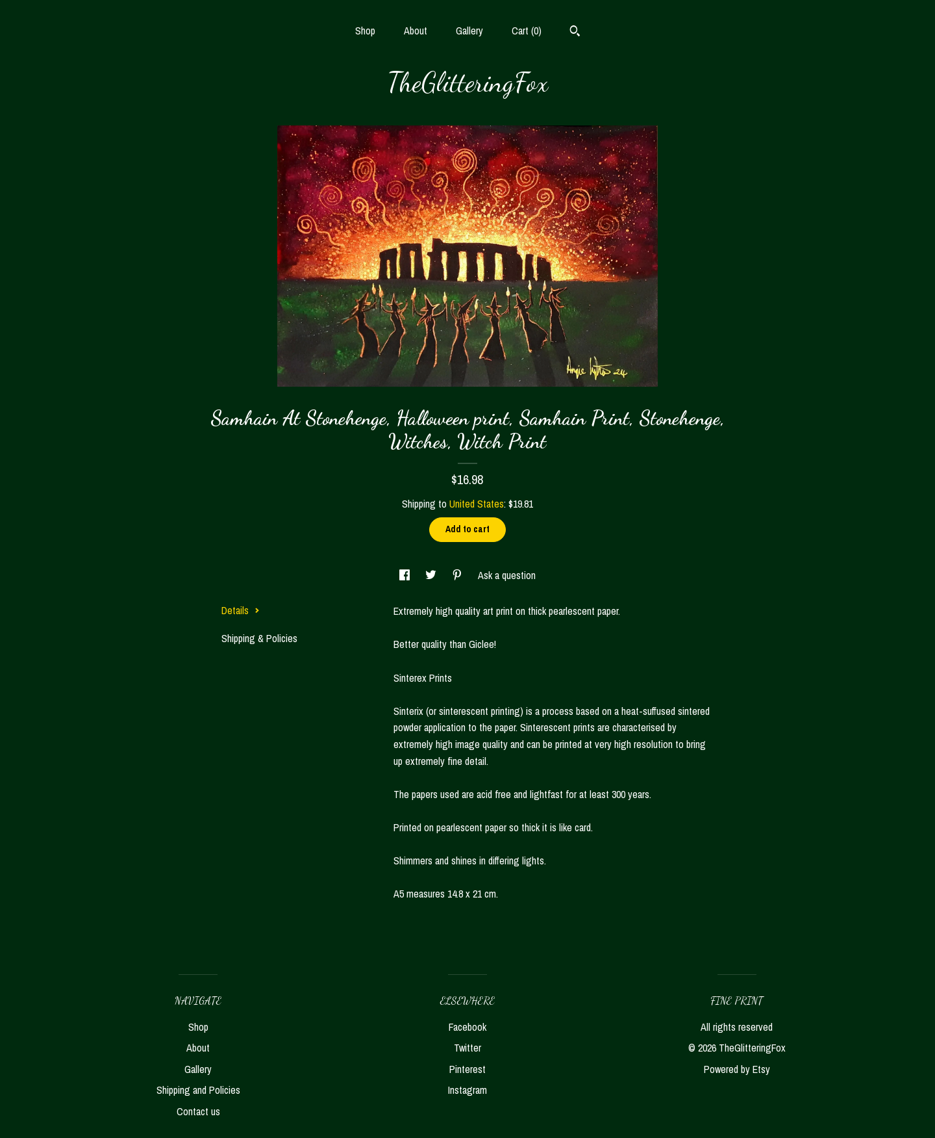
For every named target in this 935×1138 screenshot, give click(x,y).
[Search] (575, 32)
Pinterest (467, 1069)
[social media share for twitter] (432, 575)
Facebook (467, 1027)
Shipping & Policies (259, 638)
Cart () (527, 30)
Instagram (467, 1090)
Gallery (469, 30)
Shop (365, 30)
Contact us (198, 1111)
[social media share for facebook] (405, 575)
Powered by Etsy (737, 1069)
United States (476, 504)
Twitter (467, 1048)
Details (240, 610)
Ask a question (507, 575)
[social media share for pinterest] (458, 575)
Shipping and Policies (198, 1090)
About (415, 30)
